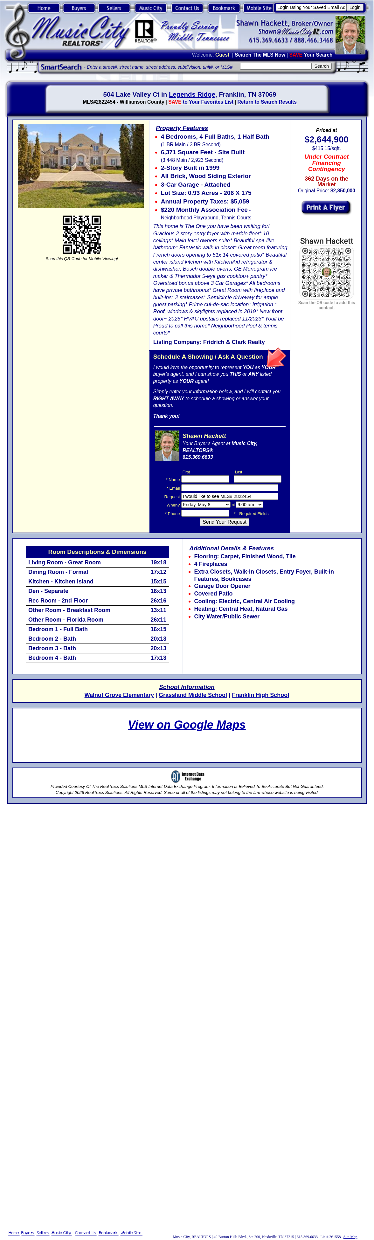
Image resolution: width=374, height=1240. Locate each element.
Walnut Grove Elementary (119, 695)
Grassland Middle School (193, 695)
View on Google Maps (187, 724)
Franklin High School (260, 695)
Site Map (350, 1237)
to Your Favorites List (200, 102)
